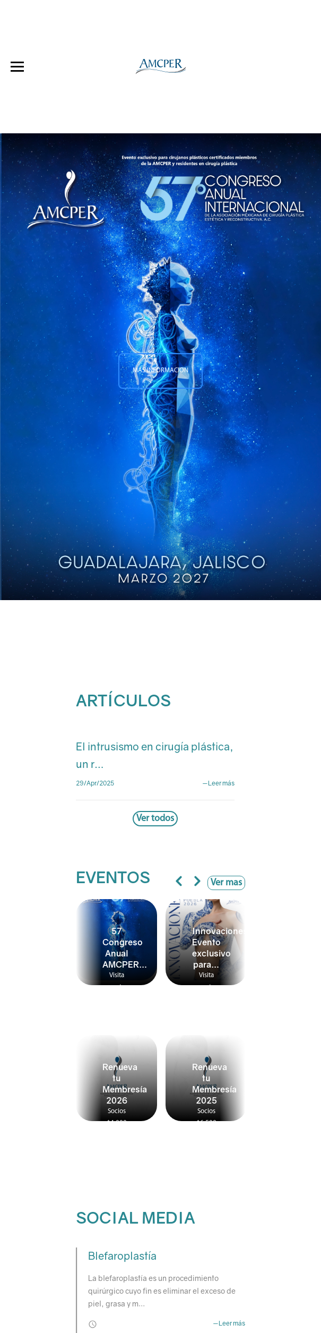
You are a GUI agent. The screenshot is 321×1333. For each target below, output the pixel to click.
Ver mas (226, 883)
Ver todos (155, 819)
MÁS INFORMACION (160, 371)
